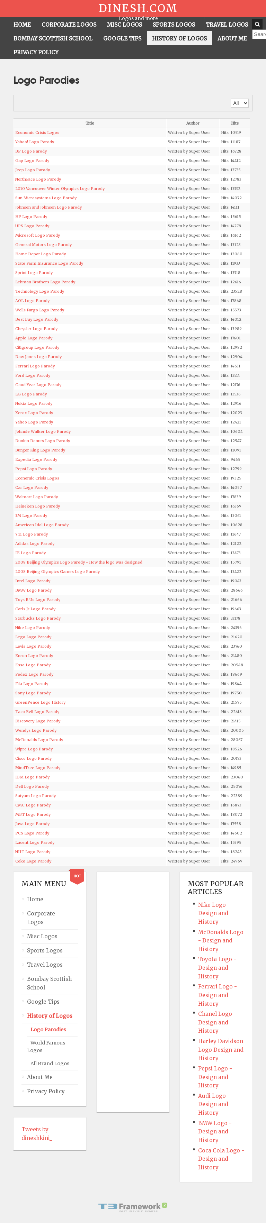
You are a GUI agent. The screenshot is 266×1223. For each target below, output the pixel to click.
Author (193, 123)
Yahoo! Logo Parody (34, 141)
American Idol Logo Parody (42, 524)
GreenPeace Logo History (40, 702)
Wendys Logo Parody (35, 730)
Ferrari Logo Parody (35, 366)
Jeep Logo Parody (32, 169)
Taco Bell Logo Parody (37, 711)
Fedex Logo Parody (34, 674)
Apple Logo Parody (33, 338)
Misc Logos (42, 936)
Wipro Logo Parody (34, 749)
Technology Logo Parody (39, 291)
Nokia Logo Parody (33, 403)
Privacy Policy (46, 1091)
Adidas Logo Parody (34, 543)
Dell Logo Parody (32, 786)
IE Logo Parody (30, 552)
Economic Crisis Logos (37, 132)
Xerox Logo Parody (34, 412)
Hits (235, 123)
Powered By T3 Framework (133, 1207)
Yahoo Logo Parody (34, 422)
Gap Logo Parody (32, 160)
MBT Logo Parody (33, 814)
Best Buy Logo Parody (36, 319)
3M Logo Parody (31, 515)
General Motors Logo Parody (43, 244)
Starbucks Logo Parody (38, 618)
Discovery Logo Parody (37, 721)
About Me (40, 1077)
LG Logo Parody (31, 394)
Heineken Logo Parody (37, 506)
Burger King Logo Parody (40, 450)
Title (90, 123)
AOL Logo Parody (32, 300)
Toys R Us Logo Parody (37, 599)
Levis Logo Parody (33, 646)
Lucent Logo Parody (34, 842)
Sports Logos (45, 950)
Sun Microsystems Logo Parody (46, 197)
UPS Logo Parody (32, 225)
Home (35, 899)
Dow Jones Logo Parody (38, 356)
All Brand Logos (50, 1063)
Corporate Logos (41, 917)
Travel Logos (45, 964)
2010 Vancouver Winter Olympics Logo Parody (60, 188)
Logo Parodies (48, 1029)
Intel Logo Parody (32, 580)
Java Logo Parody (32, 823)
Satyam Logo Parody (35, 795)
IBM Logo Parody (32, 777)
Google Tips (43, 1001)
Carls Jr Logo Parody (35, 608)
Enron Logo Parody (34, 655)
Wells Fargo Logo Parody (39, 310)
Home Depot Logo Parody (40, 254)
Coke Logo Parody (33, 861)
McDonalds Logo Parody (39, 739)
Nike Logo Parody (32, 627)
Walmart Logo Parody (36, 496)
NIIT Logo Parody (32, 851)
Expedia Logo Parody (36, 459)
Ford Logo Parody (32, 375)
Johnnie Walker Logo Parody (43, 431)
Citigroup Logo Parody (37, 347)
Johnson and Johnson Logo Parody (48, 207)
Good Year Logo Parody (38, 384)
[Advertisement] (132, 992)
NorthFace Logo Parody (38, 179)
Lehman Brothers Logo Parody (45, 282)
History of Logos (49, 1016)
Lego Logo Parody (33, 637)
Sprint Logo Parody (34, 272)
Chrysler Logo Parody (36, 328)
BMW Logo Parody (33, 590)
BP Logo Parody (31, 151)
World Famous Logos (46, 1047)
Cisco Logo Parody (33, 758)
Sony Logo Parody (33, 693)
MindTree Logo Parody (37, 767)
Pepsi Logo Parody (33, 468)
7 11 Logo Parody (31, 534)
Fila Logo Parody (31, 683)
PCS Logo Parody (32, 833)
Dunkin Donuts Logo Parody (42, 440)
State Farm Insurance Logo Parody (49, 263)
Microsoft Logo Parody (37, 235)
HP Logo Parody (31, 216)
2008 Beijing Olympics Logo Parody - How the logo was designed (78, 562)
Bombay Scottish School (49, 983)
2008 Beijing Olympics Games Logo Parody (57, 571)
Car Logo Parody (31, 487)
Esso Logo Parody (33, 665)
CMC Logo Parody (33, 805)
